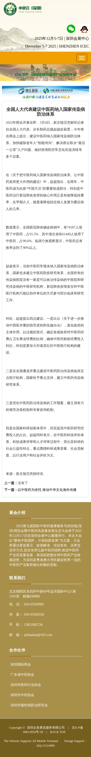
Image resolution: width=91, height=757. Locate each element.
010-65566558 (34, 614)
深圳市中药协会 (22, 695)
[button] (71, 28)
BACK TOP (57, 732)
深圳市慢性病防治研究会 (29, 705)
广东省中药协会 (22, 674)
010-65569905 (34, 604)
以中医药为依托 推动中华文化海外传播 (47, 490)
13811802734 (33, 625)
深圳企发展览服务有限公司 (46, 727)
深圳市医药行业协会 (25, 685)
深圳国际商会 (20, 664)
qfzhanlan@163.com (38, 635)
